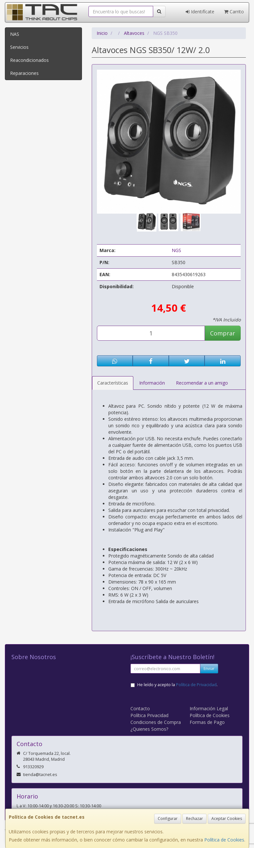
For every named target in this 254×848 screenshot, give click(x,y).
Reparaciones (24, 73)
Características (112, 383)
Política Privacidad (149, 715)
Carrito (234, 11)
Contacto (140, 708)
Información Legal (209, 708)
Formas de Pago (207, 722)
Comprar (222, 333)
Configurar (168, 818)
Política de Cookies (224, 840)
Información (152, 383)
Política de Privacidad (196, 684)
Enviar (209, 668)
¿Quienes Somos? (149, 729)
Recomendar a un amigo (202, 383)
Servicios (19, 47)
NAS (14, 34)
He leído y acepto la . (177, 684)
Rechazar (194, 818)
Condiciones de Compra (155, 722)
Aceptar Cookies (226, 818)
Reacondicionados (29, 60)
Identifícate (200, 11)
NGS (176, 250)
